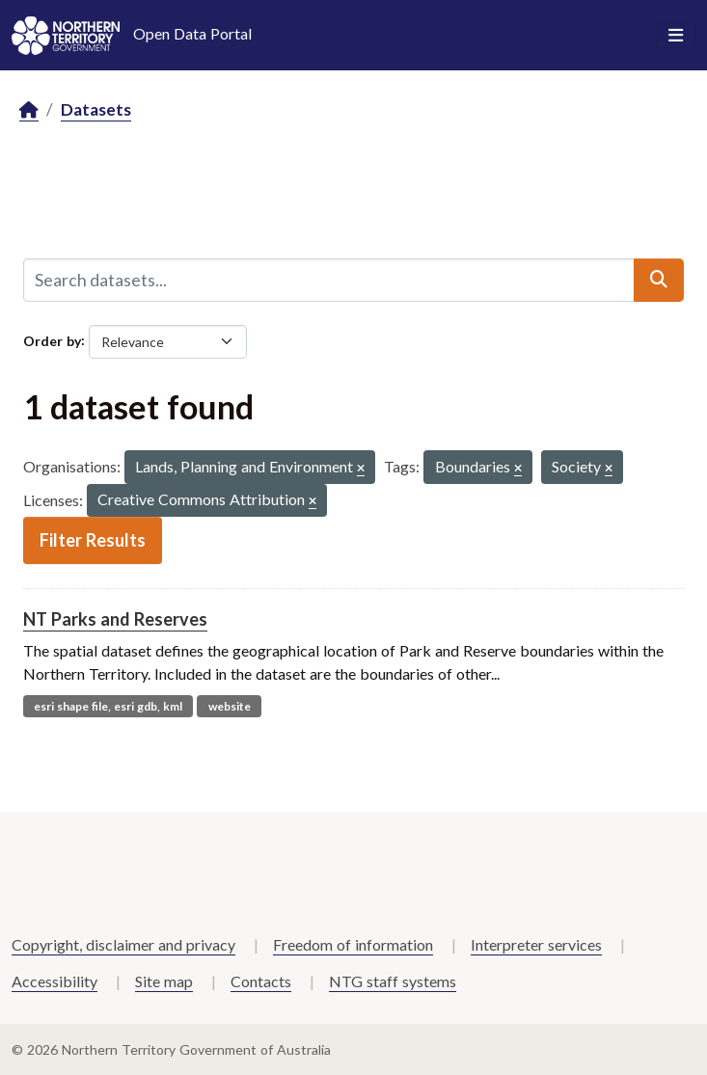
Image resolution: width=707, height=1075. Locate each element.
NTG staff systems (392, 981)
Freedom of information (353, 944)
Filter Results (93, 540)
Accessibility (54, 981)
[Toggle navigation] (675, 35)
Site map (164, 981)
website (229, 706)
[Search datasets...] (329, 279)
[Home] (29, 110)
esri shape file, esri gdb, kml (108, 706)
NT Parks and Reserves (115, 619)
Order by (52, 340)
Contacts (261, 981)
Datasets (96, 109)
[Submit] (659, 279)
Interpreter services (536, 944)
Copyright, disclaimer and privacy (123, 944)
